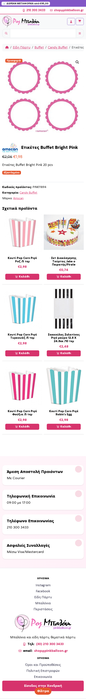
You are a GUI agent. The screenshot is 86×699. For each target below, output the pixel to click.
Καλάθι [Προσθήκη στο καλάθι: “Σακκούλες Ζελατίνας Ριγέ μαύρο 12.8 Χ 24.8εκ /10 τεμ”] (64, 353)
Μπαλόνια (43, 603)
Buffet (39, 47)
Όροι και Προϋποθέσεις (43, 664)
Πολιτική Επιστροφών (43, 670)
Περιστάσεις (43, 609)
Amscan (18, 198)
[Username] (43, 33)
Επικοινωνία (43, 676)
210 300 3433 (33, 10)
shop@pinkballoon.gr (67, 10)
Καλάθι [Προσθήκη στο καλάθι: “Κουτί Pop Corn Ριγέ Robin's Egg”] (64, 426)
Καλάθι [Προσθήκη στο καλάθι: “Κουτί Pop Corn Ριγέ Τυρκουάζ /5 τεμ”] (22, 353)
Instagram (43, 585)
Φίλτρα (43, 691)
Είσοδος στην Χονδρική (43, 685)
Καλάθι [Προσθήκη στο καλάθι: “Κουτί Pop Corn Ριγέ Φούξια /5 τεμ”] (22, 426)
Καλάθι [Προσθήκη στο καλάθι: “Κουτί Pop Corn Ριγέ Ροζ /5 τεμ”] (22, 276)
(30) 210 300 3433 (50, 644)
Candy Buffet (58, 47)
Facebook (43, 591)
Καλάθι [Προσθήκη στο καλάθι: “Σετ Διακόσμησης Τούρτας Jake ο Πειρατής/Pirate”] (64, 276)
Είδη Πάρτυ (21, 47)
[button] (77, 62)
